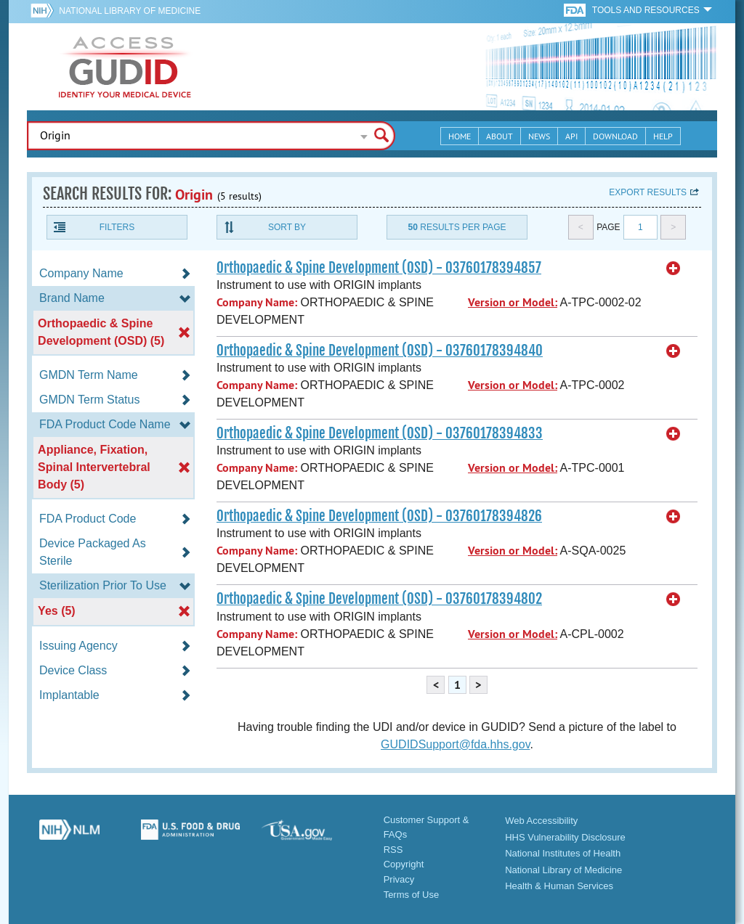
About (499, 136)
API (571, 136)
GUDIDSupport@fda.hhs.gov (455, 744)
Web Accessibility (541, 820)
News (539, 136)
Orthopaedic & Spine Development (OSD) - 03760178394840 (380, 350)
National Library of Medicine (130, 11)
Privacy (399, 879)
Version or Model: (512, 302)
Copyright (404, 864)
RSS (393, 849)
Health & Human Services (559, 885)
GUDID (125, 66)
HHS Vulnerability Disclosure (565, 837)
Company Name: (257, 302)
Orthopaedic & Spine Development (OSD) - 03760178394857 (379, 268)
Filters (117, 227)
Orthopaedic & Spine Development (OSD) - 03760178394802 (379, 599)
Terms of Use (412, 894)
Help (663, 136)
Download (615, 136)
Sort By (287, 227)
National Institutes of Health (562, 853)
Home (459, 136)
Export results (648, 192)
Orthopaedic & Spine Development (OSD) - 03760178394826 (379, 516)
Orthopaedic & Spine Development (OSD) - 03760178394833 (380, 433)
